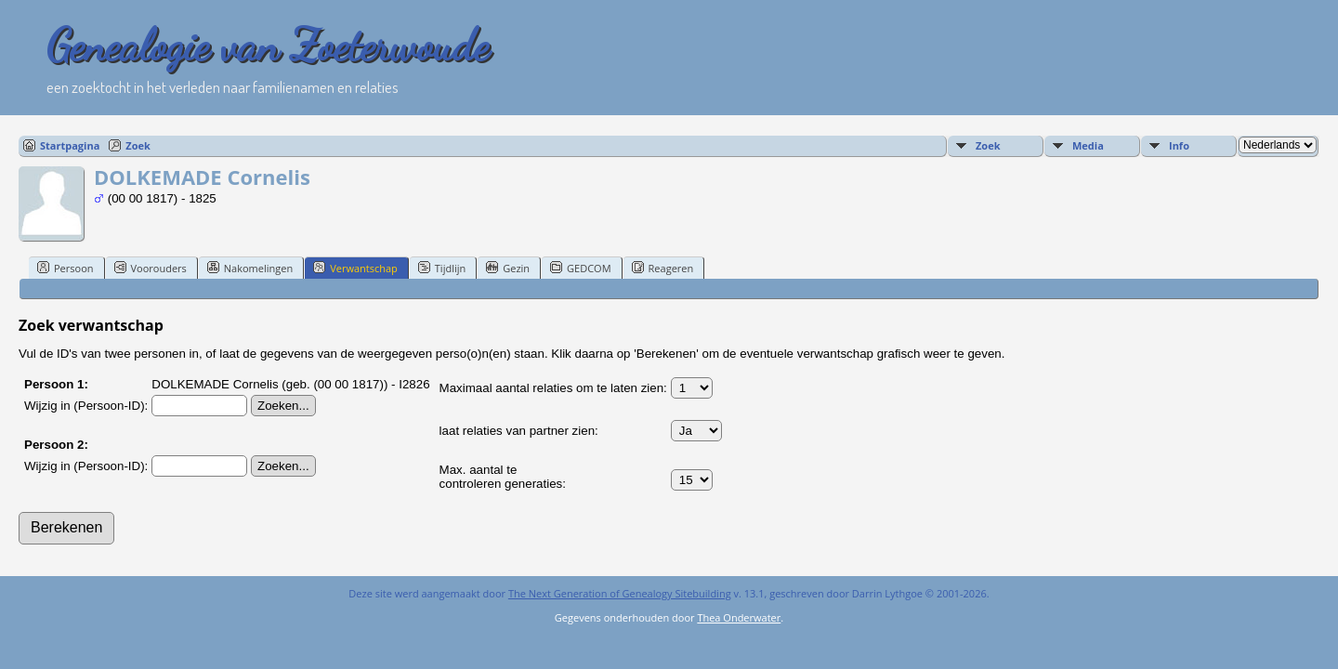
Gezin (508, 267)
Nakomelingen (250, 267)
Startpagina (69, 145)
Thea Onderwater (738, 617)
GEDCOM (580, 267)
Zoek (138, 145)
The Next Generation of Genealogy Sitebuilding (619, 593)
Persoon (65, 267)
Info (1179, 145)
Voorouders (150, 267)
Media (1088, 145)
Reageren (663, 267)
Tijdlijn (442, 267)
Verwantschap (355, 267)
